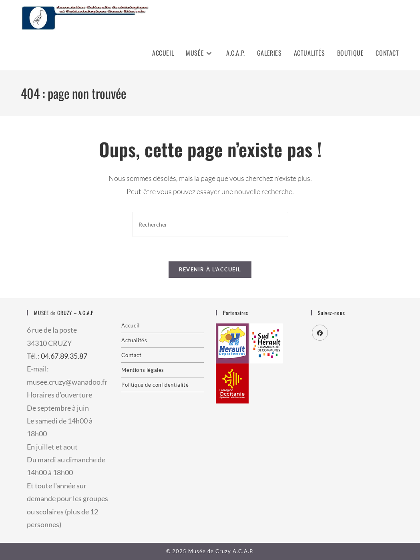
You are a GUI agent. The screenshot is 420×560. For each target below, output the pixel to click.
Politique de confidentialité (155, 384)
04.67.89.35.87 (64, 355)
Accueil (130, 325)
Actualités (134, 340)
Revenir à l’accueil (210, 269)
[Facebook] (320, 333)
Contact (131, 355)
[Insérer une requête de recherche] (210, 224)
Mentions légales (142, 370)
